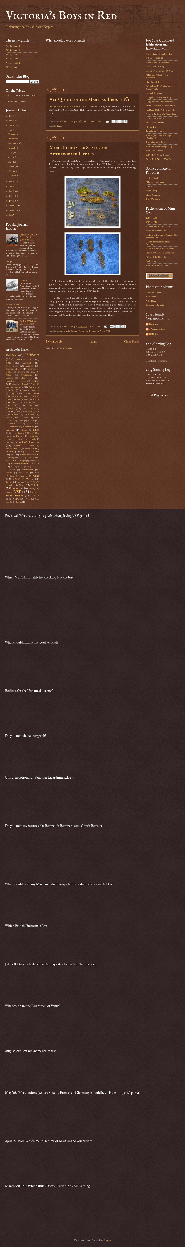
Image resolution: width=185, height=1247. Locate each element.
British (35, 381)
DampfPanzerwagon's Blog (158, 97)
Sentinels (9, 473)
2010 (11, 201)
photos (10, 451)
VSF (108, 331)
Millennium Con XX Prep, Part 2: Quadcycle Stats (28, 237)
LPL (28, 433)
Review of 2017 (13, 305)
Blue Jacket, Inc (153, 82)
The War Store (153, 199)
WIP (36, 495)
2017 (11, 121)
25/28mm (31, 355)
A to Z (30, 360)
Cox (12, 390)
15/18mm (11, 355)
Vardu (21, 485)
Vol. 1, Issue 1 (13, 67)
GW (37, 412)
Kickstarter (28, 427)
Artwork (21, 372)
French (35, 399)
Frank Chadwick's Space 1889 (160, 106)
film (18, 400)
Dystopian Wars (97, 331)
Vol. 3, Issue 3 (13, 46)
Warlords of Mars (154, 151)
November (13, 139)
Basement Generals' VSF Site (160, 71)
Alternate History (14, 369)
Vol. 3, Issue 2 (13, 50)
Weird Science (14, 495)
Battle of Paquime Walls (157, 231)
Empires (23, 397)
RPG (12, 467)
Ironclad (9, 424)
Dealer (24, 391)
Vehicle (35, 485)
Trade (27, 482)
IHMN (31, 421)
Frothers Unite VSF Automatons (161, 110)
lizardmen (18, 433)
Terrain (29, 479)
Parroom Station (13, 449)
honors (24, 418)
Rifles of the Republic (156, 257)
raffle (22, 458)
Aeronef (27, 363)
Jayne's (28, 424)
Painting (17, 446)
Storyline (34, 476)
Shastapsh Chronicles (156, 123)
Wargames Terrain (155, 305)
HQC (11, 421)
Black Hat (26, 378)
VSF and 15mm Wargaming (159, 147)
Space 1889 (23, 473)
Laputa (24, 430)
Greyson (29, 412)
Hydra (20, 421)
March (11, 166)
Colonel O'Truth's (154, 93)
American (83, 331)
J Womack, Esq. (157, 329)
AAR (8, 363)
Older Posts (131, 341)
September (13, 143)
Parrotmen (29, 449)
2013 (11, 187)
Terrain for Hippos (155, 131)
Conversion (34, 387)
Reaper (23, 461)
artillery (9, 372)
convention (18, 387)
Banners (9, 378)
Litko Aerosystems (155, 182)
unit (10, 485)
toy (19, 482)
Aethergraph (63, 331)
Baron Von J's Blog (155, 67)
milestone (19, 439)
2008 (11, 210)
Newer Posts (54, 341)
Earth (13, 397)
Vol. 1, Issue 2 (13, 63)
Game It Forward (28, 402)
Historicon (29, 415)
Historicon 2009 (153, 292)
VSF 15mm (151, 301)
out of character (29, 442)
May (10, 162)
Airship (74, 331)
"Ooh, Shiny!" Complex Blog (159, 54)
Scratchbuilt (27, 470)
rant (7, 461)
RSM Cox (153, 334)
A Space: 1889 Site (155, 58)
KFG (37, 424)
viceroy (32, 489)
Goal (8, 412)
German (10, 408)
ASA (32, 372)
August (12, 148)
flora (26, 400)
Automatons (26, 375)
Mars (19, 436)
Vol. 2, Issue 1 (13, 59)
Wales (34, 492)
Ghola (33, 409)
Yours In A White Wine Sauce (160, 159)
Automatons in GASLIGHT (159, 226)
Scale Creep (152, 191)
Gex (24, 409)
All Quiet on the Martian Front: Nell (91, 100)
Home (93, 341)
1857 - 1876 (151, 222)
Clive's (14, 384)
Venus (16, 488)
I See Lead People (155, 119)
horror (36, 418)
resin (36, 464)
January (12, 176)
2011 (11, 196)
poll (12, 455)
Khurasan (14, 427)
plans (25, 452)
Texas (9, 482)
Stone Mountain (17, 476)
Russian (21, 467)
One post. (10, 261)
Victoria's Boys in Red (61, 16)
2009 (11, 206)
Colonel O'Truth (29, 384)
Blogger (107, 1240)
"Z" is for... (25, 280)
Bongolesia (10, 381)
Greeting (19, 412)
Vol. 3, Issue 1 (13, 55)
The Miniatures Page (156, 142)
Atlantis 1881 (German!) (157, 63)
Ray (14, 461)
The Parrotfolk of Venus (157, 265)
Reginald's (34, 461)
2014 (11, 182)
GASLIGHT (12, 405)
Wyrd (28, 499)
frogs (13, 402)
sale (28, 467)
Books (23, 381)
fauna (8, 399)
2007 (11, 215)
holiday (10, 417)
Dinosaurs (35, 391)
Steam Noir (151, 127)
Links (59, 126)
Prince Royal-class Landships (160, 253)
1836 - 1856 (151, 218)
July (10, 153)
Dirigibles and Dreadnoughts (159, 102)
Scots (12, 470)
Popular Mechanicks (28, 455)
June (10, 157)
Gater (30, 406)
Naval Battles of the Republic (160, 249)
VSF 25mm (151, 297)
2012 (11, 191)
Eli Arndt (153, 324)
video (8, 492)
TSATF (36, 482)
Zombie (19, 502)
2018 (11, 116)
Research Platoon (19, 464)
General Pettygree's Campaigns (161, 114)
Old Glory (10, 443)
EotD (33, 397)
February (13, 171)
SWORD (16, 479)
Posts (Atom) (65, 348)
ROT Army (151, 261)
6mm (18, 360)
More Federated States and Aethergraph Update (78, 151)
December (13, 134)
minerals (32, 439)
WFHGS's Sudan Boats (157, 155)
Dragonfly (14, 394)
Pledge (35, 452)
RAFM (31, 458)
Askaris (9, 375)
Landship (10, 430)
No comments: (96, 121)
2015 (11, 130)
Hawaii (15, 415)
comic (8, 387)
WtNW (15, 499)
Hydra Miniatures (154, 178)
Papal (32, 446)
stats (37, 473)
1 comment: (95, 327)
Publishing (10, 458)
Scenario (36, 467)
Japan (19, 424)
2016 (11, 126)
